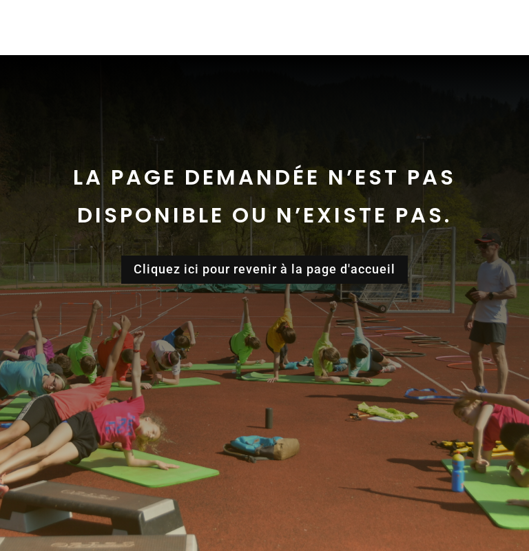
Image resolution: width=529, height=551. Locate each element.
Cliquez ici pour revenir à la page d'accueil (264, 269)
